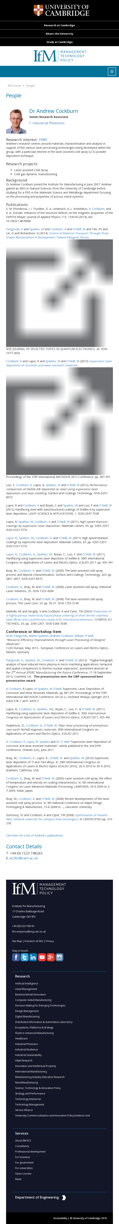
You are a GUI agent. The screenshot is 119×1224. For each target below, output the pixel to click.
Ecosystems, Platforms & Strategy (34, 1027)
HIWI (43, 139)
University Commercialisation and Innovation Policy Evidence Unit (52, 1115)
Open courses (23, 1173)
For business (22, 1157)
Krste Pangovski (16, 636)
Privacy (50, 941)
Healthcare (21, 1038)
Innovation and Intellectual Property (35, 1066)
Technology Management (29, 1104)
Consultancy (22, 1146)
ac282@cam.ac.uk (24, 858)
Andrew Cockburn (61, 636)
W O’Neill (55, 689)
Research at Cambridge (59, 25)
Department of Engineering (40, 1197)
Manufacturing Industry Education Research (40, 1077)
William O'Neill (84, 636)
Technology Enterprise (28, 1099)
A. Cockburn (96, 209)
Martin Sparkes (38, 636)
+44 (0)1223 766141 (23, 926)
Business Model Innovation (30, 994)
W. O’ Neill (62, 742)
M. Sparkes (42, 742)
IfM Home (14, 86)
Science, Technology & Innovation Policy (38, 1088)
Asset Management (26, 989)
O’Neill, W (71, 660)
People (30, 86)
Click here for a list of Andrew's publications (34, 835)
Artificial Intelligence (26, 983)
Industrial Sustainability (28, 1055)
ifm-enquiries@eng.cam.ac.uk (29, 931)
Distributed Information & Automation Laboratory (43, 1022)
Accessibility (60, 1218)
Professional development (30, 1151)
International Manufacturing (31, 1071)
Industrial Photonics (49, 123)
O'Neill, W (79, 229)
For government (24, 1162)
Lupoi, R (11, 538)
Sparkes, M (36, 229)
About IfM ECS (23, 1140)
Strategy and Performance (30, 1093)
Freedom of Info (33, 941)
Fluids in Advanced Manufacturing (34, 1033)
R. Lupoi (28, 742)
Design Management (27, 1011)
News (18, 1179)
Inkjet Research (23, 1060)
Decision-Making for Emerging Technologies (40, 1005)
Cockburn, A (58, 229)
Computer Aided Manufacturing (33, 1000)
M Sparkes (41, 689)
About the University (59, 33)
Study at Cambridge (60, 42)
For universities (24, 1168)
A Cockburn (13, 689)
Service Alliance (24, 1110)
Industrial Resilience (26, 1049)
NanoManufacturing (26, 1082)
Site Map (17, 941)
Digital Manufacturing (27, 1016)
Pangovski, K (14, 229)
